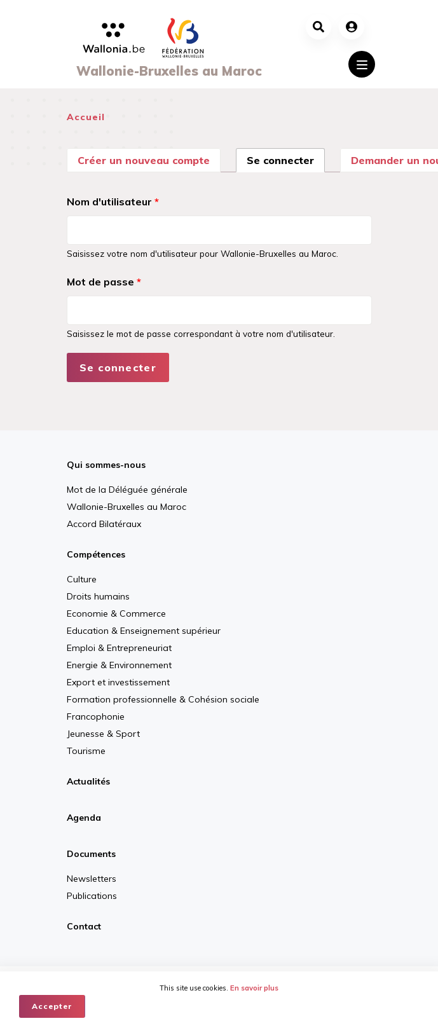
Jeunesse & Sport (103, 733)
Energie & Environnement (119, 665)
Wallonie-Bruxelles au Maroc (126, 506)
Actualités (88, 781)
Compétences (96, 554)
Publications (92, 895)
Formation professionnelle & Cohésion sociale (163, 699)
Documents (91, 854)
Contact (84, 926)
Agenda (84, 817)
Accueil (86, 117)
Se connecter (286, 159)
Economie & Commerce (116, 613)
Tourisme (86, 751)
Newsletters (91, 878)
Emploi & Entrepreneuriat (119, 648)
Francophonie (96, 716)
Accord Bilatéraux (104, 524)
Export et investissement (118, 682)
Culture (82, 579)
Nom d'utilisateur (113, 201)
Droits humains (98, 596)
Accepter (52, 1006)
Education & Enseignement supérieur (144, 630)
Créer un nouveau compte (144, 160)
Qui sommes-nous (106, 464)
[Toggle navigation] (361, 64)
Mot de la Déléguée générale (127, 489)
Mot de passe (104, 281)
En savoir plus (254, 988)
